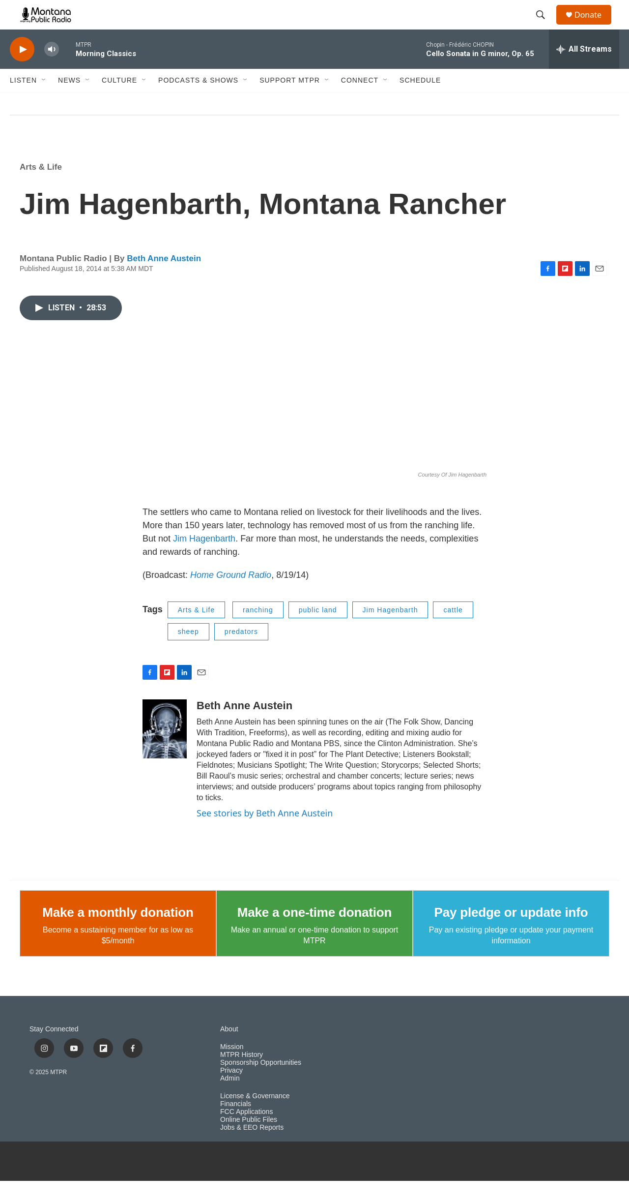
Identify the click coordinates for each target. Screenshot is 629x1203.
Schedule (420, 102)
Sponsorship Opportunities (260, 1084)
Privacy (231, 1092)
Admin (230, 1100)
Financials (235, 1126)
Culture (119, 102)
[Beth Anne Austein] (165, 751)
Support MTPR (289, 102)
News (69, 102)
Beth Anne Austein (164, 280)
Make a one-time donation (314, 934)
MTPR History (241, 1077)
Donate (594, 26)
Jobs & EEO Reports (252, 1149)
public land (318, 632)
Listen (23, 102)
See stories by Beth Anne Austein (265, 835)
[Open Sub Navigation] (44, 102)
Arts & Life (41, 189)
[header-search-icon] (545, 26)
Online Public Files (248, 1141)
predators (241, 654)
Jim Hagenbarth (204, 561)
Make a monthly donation (117, 934)
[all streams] (584, 71)
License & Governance (255, 1118)
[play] (22, 71)
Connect (359, 102)
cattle (452, 632)
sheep (188, 654)
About (229, 1051)
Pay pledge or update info (511, 934)
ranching (258, 632)
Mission (231, 1069)
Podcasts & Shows (198, 102)
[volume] (51, 71)
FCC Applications (246, 1134)
